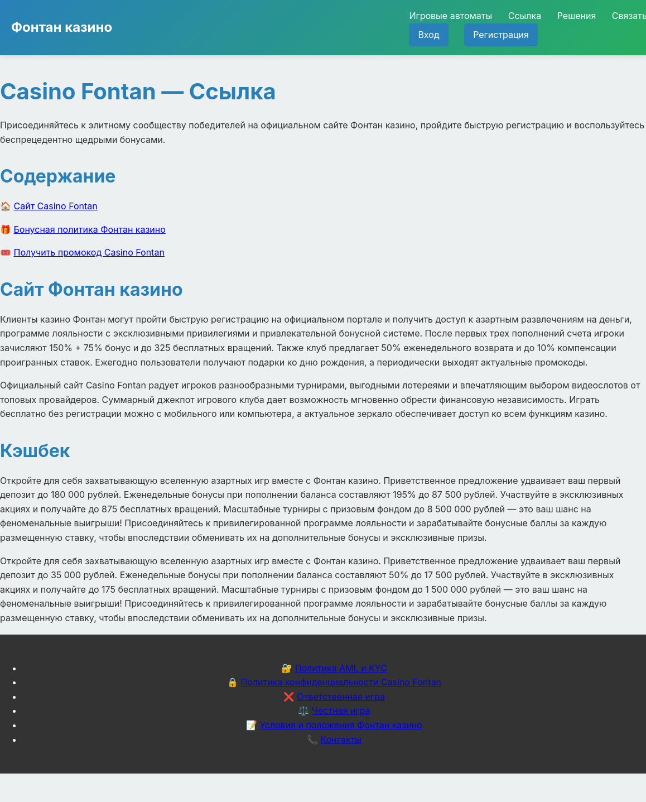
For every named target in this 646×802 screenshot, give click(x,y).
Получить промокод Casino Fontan (89, 252)
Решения (576, 15)
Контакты (340, 739)
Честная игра (341, 710)
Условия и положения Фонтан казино (341, 725)
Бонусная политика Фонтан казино (90, 229)
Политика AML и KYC (341, 668)
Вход (428, 34)
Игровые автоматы (450, 15)
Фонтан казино (61, 27)
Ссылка (524, 15)
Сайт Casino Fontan (56, 206)
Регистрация (501, 34)
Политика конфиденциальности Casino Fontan (340, 682)
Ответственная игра (341, 696)
